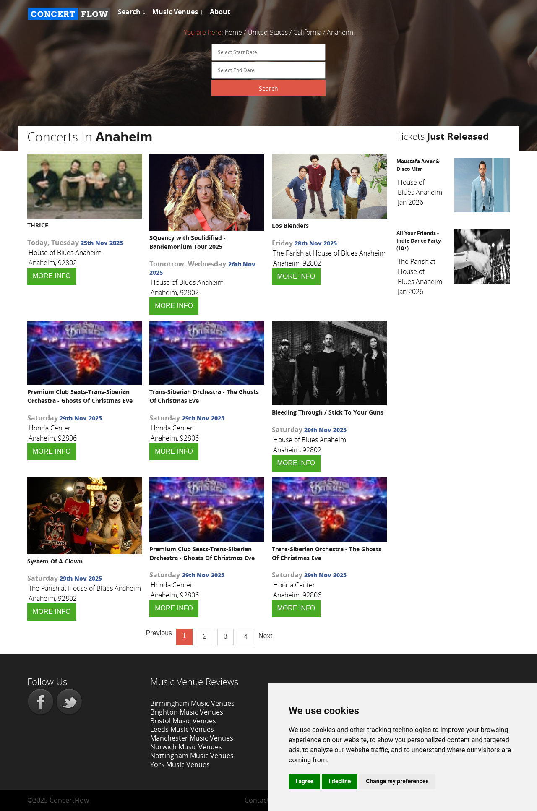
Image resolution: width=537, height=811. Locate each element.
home (233, 32)
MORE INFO (52, 275)
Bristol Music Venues (183, 720)
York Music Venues (180, 764)
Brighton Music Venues (186, 712)
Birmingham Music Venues (192, 703)
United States (268, 32)
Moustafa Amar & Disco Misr (418, 165)
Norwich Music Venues (186, 746)
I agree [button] (304, 781)
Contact (257, 800)
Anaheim (340, 32)
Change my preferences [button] (397, 781)
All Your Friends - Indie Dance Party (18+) (418, 240)
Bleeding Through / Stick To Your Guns (327, 412)
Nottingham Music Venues (192, 755)
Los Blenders (290, 225)
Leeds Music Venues (182, 729)
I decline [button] (339, 781)
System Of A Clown (55, 561)
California (307, 32)
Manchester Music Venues (191, 738)
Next (265, 635)
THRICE (37, 225)
